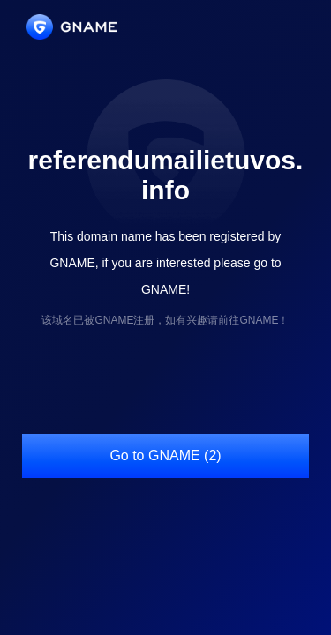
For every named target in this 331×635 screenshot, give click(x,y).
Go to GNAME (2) (165, 455)
